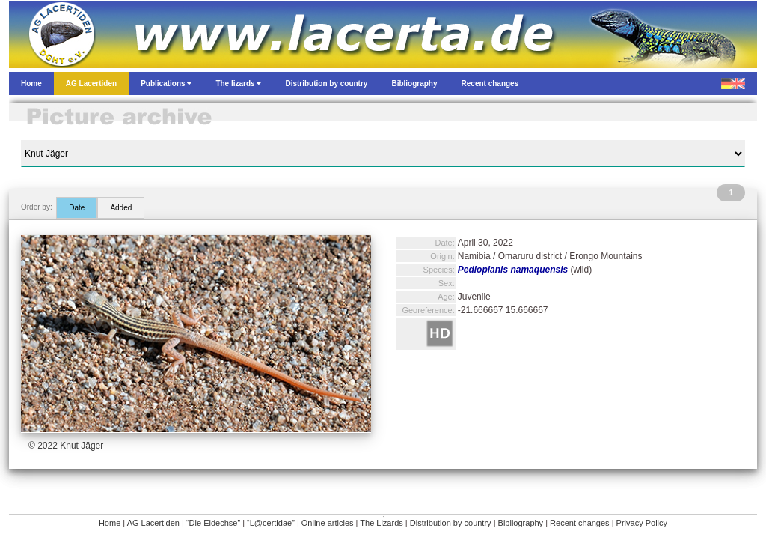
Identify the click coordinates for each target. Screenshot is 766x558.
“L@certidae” (271, 522)
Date (77, 208)
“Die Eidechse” (213, 522)
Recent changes (580, 522)
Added (121, 208)
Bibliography (521, 522)
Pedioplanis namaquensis (513, 269)
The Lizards (381, 522)
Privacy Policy (641, 522)
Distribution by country (450, 522)
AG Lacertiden (153, 522)
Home (109, 522)
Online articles (327, 522)
